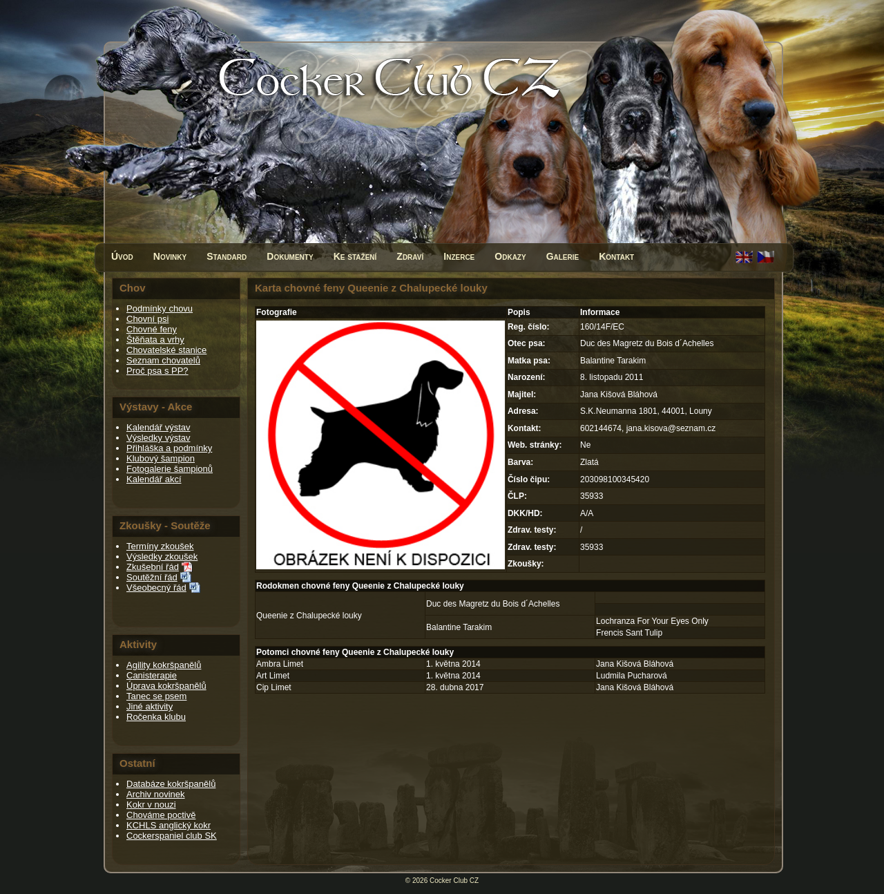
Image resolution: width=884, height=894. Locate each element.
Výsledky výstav (158, 437)
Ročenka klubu (156, 717)
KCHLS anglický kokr (168, 825)
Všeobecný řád (156, 587)
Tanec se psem (156, 696)
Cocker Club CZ (454, 880)
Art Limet (272, 676)
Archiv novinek (155, 794)
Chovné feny (151, 329)
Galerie (562, 256)
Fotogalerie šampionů (169, 469)
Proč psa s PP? (157, 370)
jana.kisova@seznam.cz (671, 428)
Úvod (122, 256)
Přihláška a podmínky (169, 448)
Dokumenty (290, 256)
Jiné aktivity (149, 706)
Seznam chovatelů (163, 360)
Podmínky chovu (159, 308)
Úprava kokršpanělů (166, 686)
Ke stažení (355, 256)
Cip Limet (273, 687)
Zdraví (409, 256)
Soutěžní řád (151, 577)
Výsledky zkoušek (162, 556)
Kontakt (616, 256)
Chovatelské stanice (166, 350)
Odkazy (510, 256)
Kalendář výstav (158, 427)
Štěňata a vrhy (155, 339)
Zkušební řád (152, 567)
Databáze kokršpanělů (170, 784)
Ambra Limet (279, 664)
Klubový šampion (160, 458)
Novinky (169, 256)
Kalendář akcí (154, 479)
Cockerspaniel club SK (171, 835)
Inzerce (458, 256)
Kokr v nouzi (151, 804)
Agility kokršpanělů (163, 665)
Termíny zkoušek (160, 546)
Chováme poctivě (160, 815)
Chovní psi (147, 319)
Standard (226, 256)
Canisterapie (151, 675)
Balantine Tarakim (459, 627)
